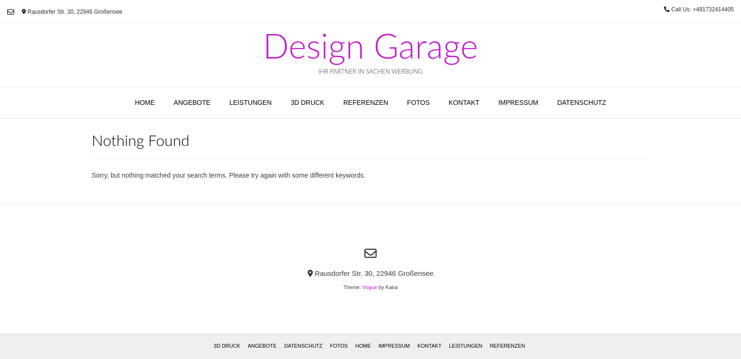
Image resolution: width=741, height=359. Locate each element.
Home (145, 102)
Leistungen (250, 102)
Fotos (418, 102)
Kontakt (463, 102)
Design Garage (370, 45)
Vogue (369, 287)
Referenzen (365, 102)
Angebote (192, 102)
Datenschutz (581, 102)
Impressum (518, 102)
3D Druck (308, 102)
